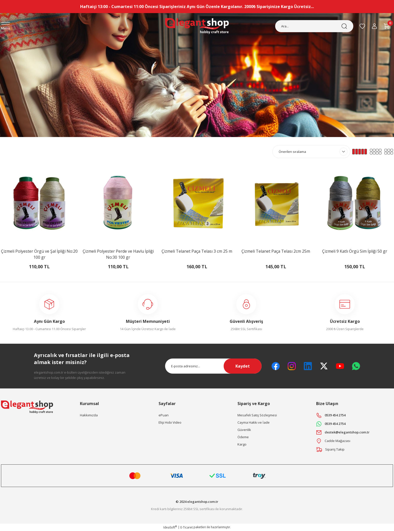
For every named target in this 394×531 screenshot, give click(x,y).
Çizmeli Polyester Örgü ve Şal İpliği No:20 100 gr (39, 254)
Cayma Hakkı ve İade (253, 422)
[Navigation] (5, 26)
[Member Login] (374, 26)
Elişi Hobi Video (170, 422)
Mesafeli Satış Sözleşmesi (257, 415)
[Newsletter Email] (213, 366)
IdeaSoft (170, 527)
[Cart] (386, 26)
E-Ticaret (186, 527)
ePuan (164, 415)
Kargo (242, 444)
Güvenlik (244, 429)
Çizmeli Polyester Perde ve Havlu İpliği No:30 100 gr (118, 254)
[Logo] (197, 26)
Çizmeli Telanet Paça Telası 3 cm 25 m (197, 251)
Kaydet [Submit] (242, 366)
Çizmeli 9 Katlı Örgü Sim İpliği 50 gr (354, 251)
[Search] (314, 26)
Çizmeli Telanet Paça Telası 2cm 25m (275, 251)
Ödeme (243, 437)
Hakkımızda (89, 415)
